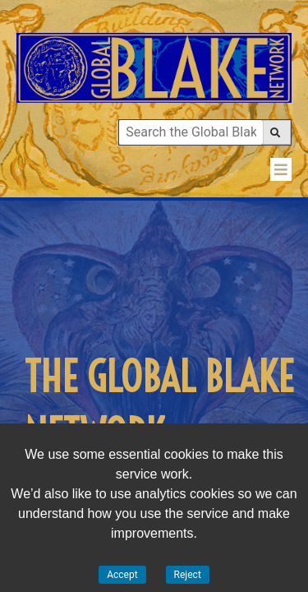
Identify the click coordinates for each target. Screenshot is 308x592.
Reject (187, 574)
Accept (122, 574)
